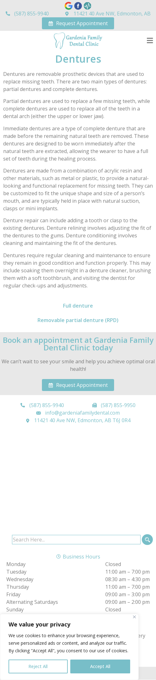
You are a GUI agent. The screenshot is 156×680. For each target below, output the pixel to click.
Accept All (100, 666)
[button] (149, 41)
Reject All (38, 666)
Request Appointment (78, 23)
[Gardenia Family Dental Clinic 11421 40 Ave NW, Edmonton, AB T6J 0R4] (78, 481)
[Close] (134, 616)
